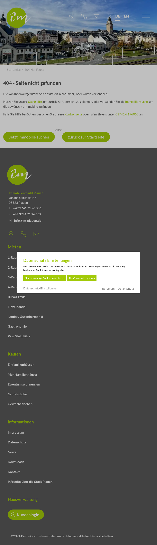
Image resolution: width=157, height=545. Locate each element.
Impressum (108, 288)
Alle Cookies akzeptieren (82, 278)
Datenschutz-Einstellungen (40, 288)
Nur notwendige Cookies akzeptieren (44, 278)
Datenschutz (126, 288)
